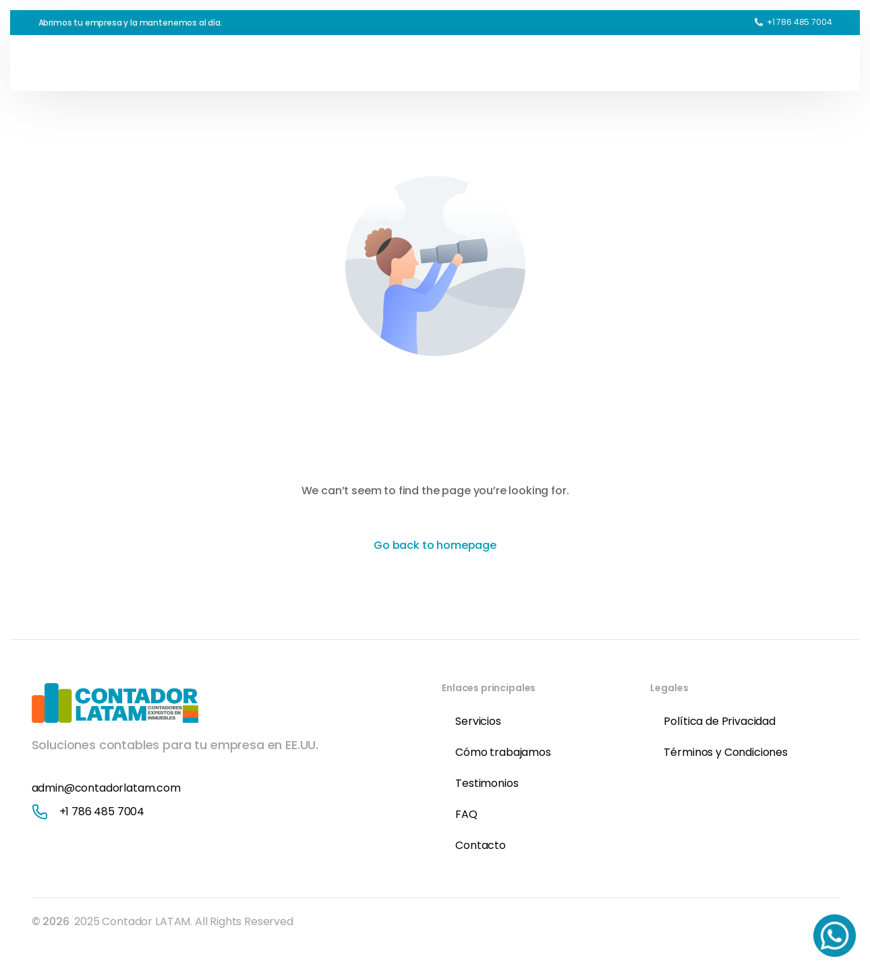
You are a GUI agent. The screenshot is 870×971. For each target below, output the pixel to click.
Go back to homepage (435, 545)
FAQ (466, 814)
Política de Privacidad (719, 721)
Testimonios (486, 783)
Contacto (480, 845)
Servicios (478, 721)
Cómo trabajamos (503, 752)
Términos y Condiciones (725, 752)
